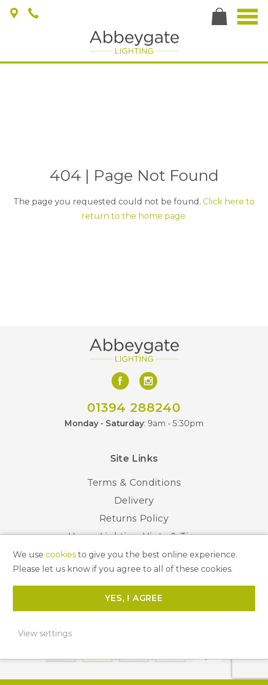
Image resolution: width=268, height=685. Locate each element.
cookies (61, 554)
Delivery (134, 500)
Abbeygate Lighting (134, 42)
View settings (45, 633)
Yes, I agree (134, 598)
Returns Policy (134, 518)
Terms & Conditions (134, 482)
